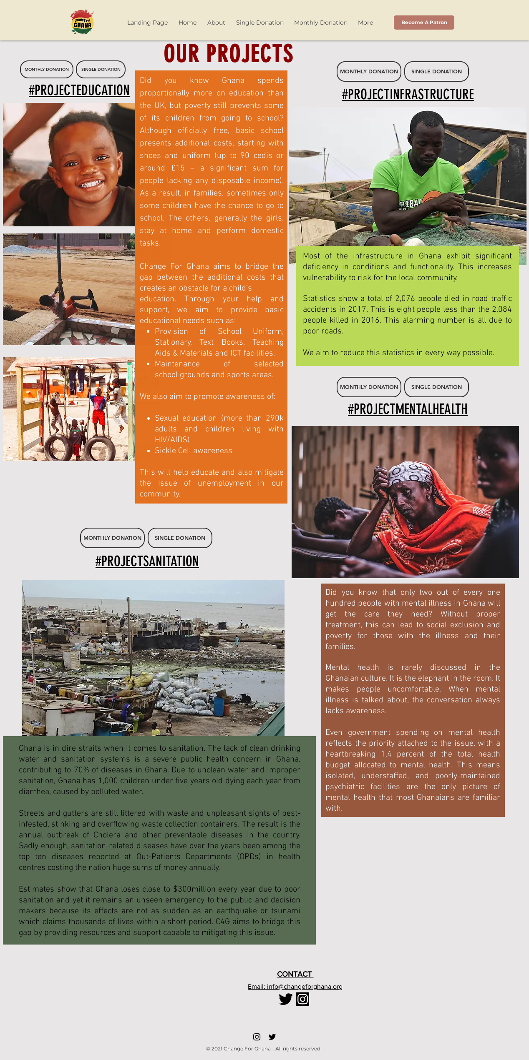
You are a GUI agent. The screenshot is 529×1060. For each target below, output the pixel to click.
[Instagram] (257, 1037)
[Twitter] (272, 1037)
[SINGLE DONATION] (101, 69)
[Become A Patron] (424, 22)
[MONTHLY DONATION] (46, 69)
